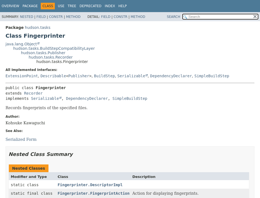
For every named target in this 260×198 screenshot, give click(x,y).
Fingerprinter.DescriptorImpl (90, 185)
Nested (26, 17)
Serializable (131, 76)
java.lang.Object (21, 44)
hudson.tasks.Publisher (43, 53)
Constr (56, 17)
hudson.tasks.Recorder (51, 57)
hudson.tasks (37, 27)
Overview (10, 6)
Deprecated (91, 6)
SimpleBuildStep (211, 76)
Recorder (33, 93)
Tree (72, 6)
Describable (53, 76)
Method (73, 17)
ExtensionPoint (22, 76)
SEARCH (173, 17)
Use (61, 6)
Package (30, 6)
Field (41, 17)
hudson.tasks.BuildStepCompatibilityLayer (54, 48)
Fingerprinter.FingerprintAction (93, 193)
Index (110, 6)
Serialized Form (21, 139)
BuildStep (104, 76)
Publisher (78, 76)
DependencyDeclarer (171, 76)
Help (122, 6)
